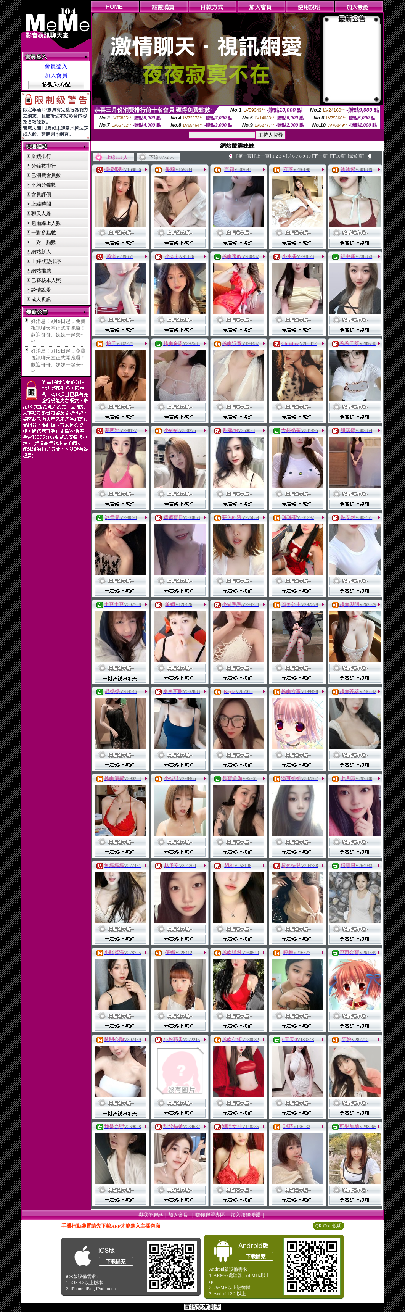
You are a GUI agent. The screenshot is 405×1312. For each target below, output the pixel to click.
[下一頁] (320, 156)
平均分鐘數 (43, 185)
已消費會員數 (46, 175)
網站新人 (41, 252)
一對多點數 (43, 232)
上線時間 (41, 204)
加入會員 (56, 76)
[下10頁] (338, 156)
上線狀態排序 (46, 261)
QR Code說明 (328, 1225)
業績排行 (41, 156)
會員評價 (41, 194)
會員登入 (56, 66)
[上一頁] (262, 156)
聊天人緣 (41, 213)
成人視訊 (41, 299)
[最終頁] (356, 156)
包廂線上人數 (46, 223)
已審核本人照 (46, 280)
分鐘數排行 (43, 166)
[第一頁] (244, 156)
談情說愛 (41, 290)
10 (308, 156)
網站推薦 (41, 271)
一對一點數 (43, 242)
